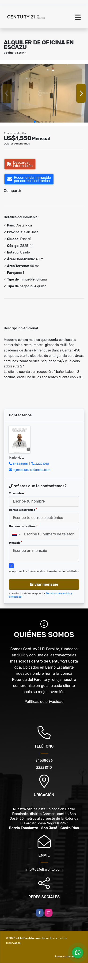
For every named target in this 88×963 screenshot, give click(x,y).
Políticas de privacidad (44, 701)
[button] (35, 122)
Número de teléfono (23, 526)
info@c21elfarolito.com (43, 869)
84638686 (20, 463)
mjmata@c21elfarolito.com (31, 470)
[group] (44, 93)
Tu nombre (17, 493)
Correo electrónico (23, 510)
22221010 (42, 463)
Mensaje (15, 543)
